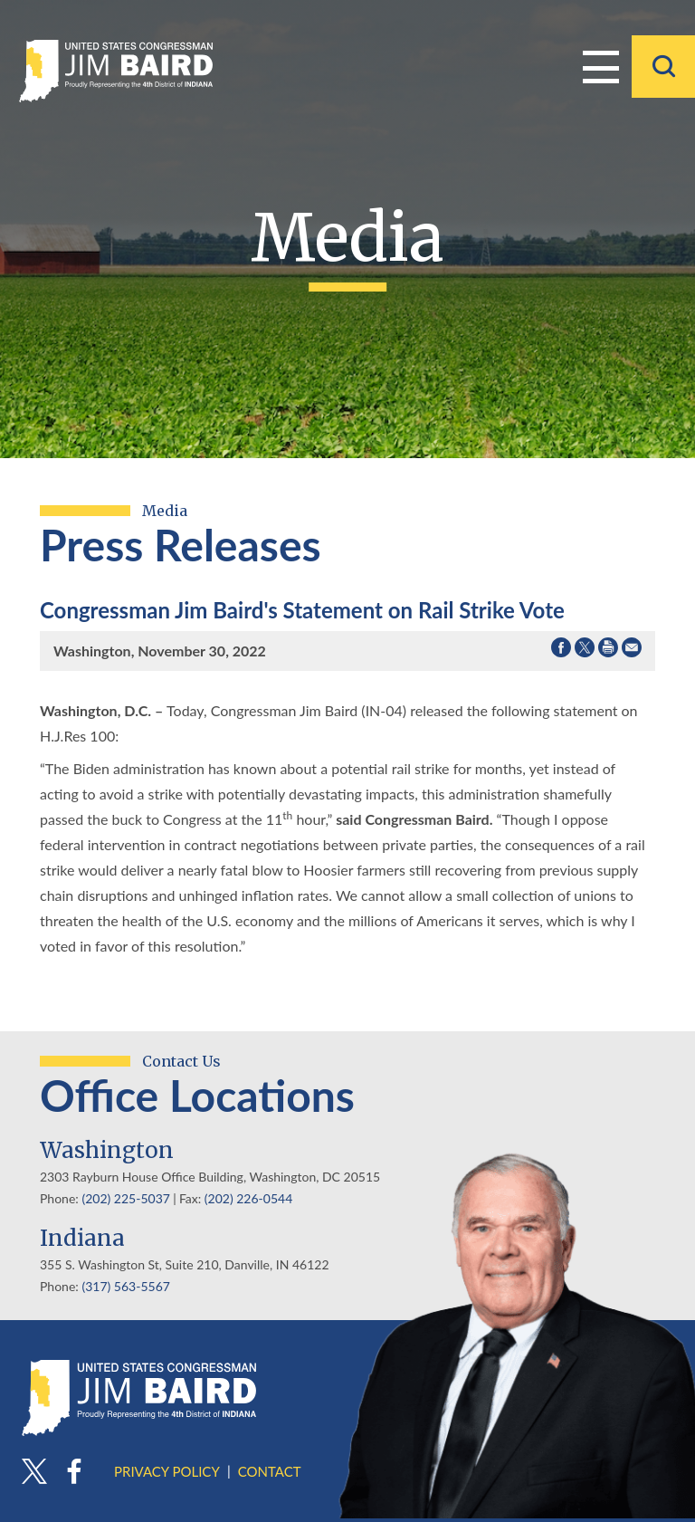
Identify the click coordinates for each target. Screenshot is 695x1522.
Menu (601, 65)
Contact (269, 1471)
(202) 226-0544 (248, 1198)
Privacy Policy (167, 1471)
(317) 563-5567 (125, 1286)
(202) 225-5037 (125, 1198)
